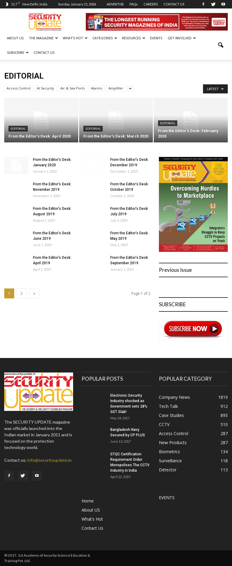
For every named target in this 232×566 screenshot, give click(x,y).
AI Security (45, 88)
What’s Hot (92, 519)
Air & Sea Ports (72, 88)
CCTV (164, 424)
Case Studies (171, 415)
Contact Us (44, 52)
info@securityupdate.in (49, 460)
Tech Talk (168, 406)
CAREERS (150, 4)
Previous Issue (175, 270)
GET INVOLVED (182, 38)
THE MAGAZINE (43, 38)
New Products (173, 442)
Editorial (18, 128)
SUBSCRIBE (18, 52)
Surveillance (170, 461)
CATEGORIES (104, 38)
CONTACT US (173, 4)
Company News (174, 397)
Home (88, 501)
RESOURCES (133, 38)
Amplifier (115, 88)
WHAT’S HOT (75, 38)
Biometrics (169, 451)
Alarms (96, 88)
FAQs (134, 4)
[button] (220, 45)
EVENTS (156, 38)
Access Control (19, 88)
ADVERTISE (115, 4)
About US (15, 38)
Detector (167, 470)
